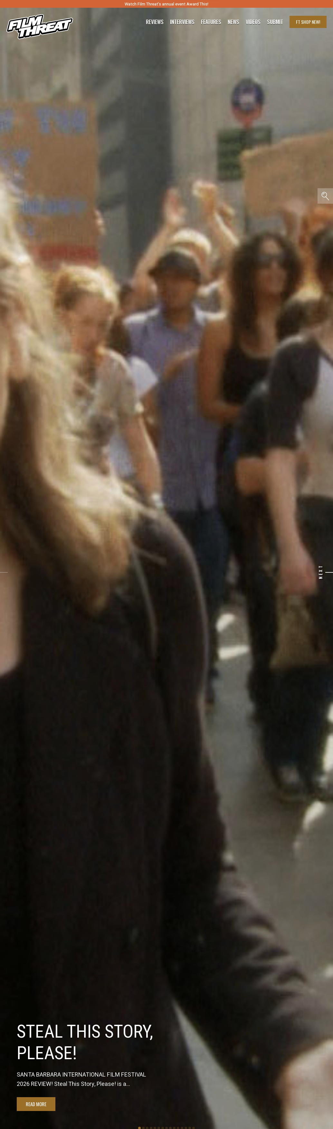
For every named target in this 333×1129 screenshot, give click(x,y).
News (233, 21)
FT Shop (308, 21)
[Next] (329, 572)
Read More (36, 1103)
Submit (275, 21)
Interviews (182, 21)
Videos (253, 21)
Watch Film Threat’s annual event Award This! (166, 4)
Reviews (155, 21)
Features (211, 21)
